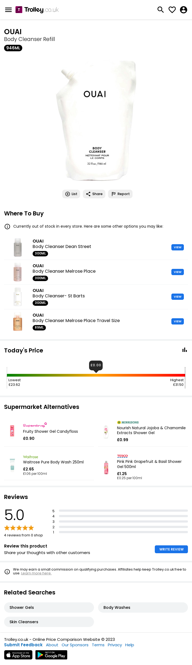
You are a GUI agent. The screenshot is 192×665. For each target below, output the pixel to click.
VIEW (177, 247)
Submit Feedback (23, 645)
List (71, 194)
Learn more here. (36, 573)
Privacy (115, 645)
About (52, 645)
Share (94, 194)
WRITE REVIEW (171, 549)
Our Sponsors (75, 645)
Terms (98, 645)
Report (120, 194)
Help (129, 645)
